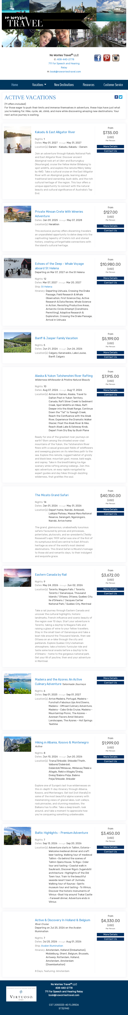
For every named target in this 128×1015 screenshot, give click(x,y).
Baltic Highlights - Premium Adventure (61, 833)
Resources (88, 84)
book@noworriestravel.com (65, 71)
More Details (110, 146)
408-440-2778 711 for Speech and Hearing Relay (64, 63)
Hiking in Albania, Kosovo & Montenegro (62, 742)
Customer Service (113, 84)
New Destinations (64, 84)
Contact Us (110, 151)
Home (14, 84)
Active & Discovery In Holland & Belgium (62, 920)
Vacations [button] (37, 84)
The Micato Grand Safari (52, 495)
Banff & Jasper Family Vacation (56, 338)
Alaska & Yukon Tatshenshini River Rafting (64, 376)
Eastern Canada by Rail (51, 574)
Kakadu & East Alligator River (55, 132)
